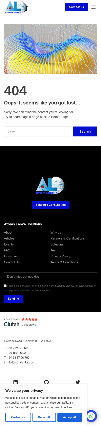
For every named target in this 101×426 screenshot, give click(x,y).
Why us (55, 232)
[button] (93, 7)
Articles (9, 238)
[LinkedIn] (15, 382)
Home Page (59, 117)
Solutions (57, 244)
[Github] (46, 382)
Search (85, 131)
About (8, 232)
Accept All (69, 417)
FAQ (7, 250)
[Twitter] (77, 382)
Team (54, 250)
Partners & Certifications (67, 238)
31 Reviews (29, 324)
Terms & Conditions (64, 262)
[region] (43, 405)
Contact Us (12, 262)
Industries (11, 256)
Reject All (44, 417)
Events (9, 244)
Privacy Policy (60, 256)
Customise (18, 417)
